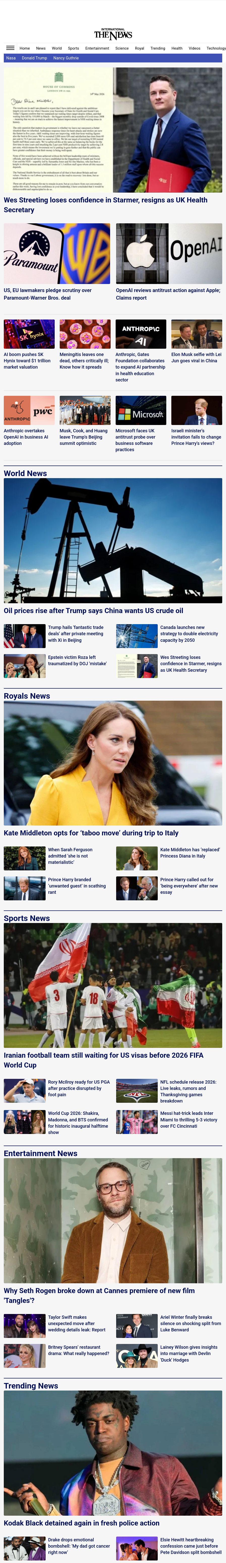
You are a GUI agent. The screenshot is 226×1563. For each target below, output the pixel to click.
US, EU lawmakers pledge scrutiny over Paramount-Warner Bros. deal (47, 294)
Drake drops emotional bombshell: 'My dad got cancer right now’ (79, 1546)
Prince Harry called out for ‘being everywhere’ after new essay (189, 886)
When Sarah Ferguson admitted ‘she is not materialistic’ (70, 856)
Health (177, 48)
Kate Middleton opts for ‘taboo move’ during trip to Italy (91, 833)
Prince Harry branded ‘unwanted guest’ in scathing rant (77, 886)
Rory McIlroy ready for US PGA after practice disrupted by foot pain (79, 1088)
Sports (73, 48)
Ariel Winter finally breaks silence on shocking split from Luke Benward (190, 1323)
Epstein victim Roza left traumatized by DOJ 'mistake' (77, 660)
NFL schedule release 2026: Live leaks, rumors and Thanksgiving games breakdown (188, 1091)
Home (25, 48)
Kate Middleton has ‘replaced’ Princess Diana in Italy (190, 853)
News (41, 48)
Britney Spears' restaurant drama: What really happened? (78, 1350)
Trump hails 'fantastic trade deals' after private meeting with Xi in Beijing (76, 634)
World (57, 48)
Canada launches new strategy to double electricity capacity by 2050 (189, 634)
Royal (139, 48)
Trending (157, 48)
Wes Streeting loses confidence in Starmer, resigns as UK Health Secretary (106, 205)
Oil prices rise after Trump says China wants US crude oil (93, 611)
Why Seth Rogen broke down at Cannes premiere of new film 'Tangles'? (99, 1296)
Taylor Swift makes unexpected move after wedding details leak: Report (77, 1323)
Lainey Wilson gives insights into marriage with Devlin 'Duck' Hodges (188, 1353)
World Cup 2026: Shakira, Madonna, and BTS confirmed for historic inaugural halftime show (78, 1123)
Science (121, 48)
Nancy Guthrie (66, 58)
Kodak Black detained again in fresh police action (81, 1523)
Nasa (11, 58)
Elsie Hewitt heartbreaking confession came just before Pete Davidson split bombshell (190, 1546)
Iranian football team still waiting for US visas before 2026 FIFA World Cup (104, 1060)
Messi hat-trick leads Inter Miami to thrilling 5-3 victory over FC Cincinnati (188, 1119)
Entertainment (97, 48)
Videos (194, 48)
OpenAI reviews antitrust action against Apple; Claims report (168, 294)
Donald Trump (34, 58)
